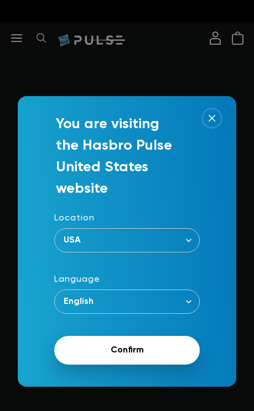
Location (74, 218)
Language (77, 279)
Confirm (127, 350)
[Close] (212, 118)
